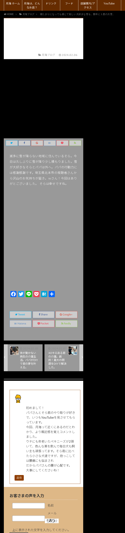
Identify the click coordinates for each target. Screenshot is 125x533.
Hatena (20, 244)
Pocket (43, 244)
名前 (51, 426)
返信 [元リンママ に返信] (19, 398)
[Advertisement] (43, 181)
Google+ (66, 235)
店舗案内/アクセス (88, 5)
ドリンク (51, 3)
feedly (66, 244)
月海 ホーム (13, 3)
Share (43, 235)
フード (69, 3)
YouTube (109, 3)
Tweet (20, 235)
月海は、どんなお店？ (32, 5)
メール (52, 434)
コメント (52, 463)
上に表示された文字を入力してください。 (41, 451)
